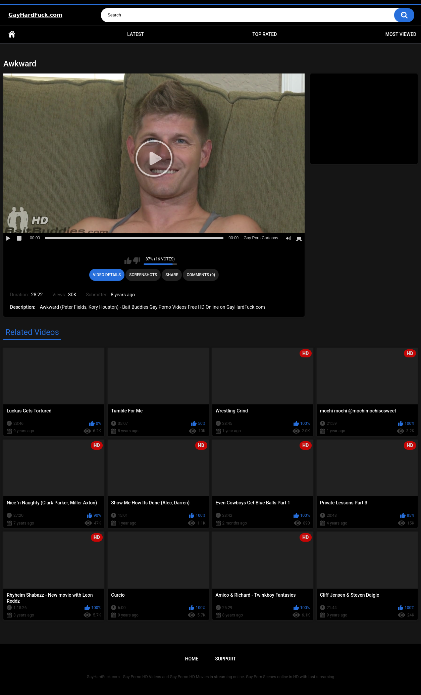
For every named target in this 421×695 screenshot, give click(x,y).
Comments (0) (201, 274)
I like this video (127, 260)
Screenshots (143, 274)
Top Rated (264, 34)
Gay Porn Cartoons (261, 238)
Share (171, 274)
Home (11, 34)
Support (225, 658)
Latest (135, 34)
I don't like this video (136, 260)
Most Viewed (400, 34)
